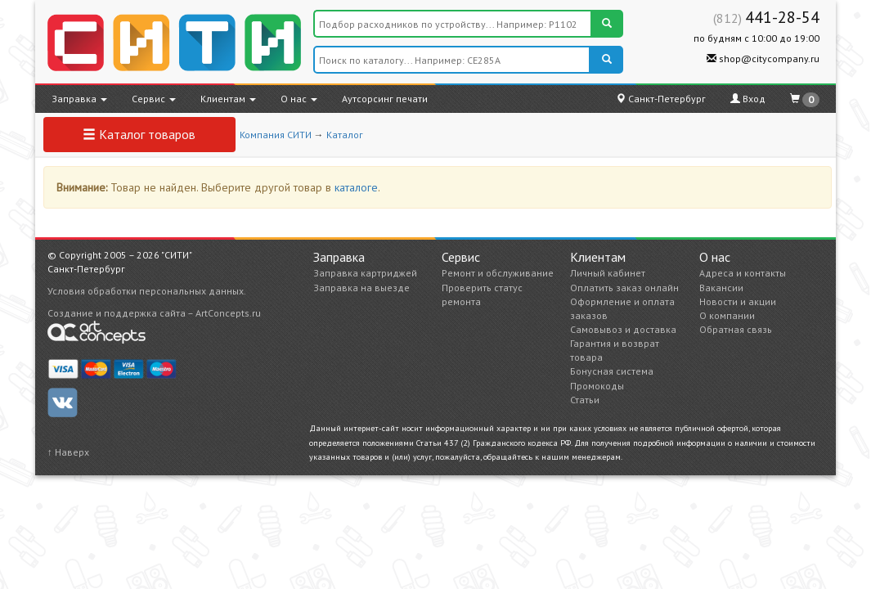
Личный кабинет (607, 273)
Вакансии (721, 287)
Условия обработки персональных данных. (146, 291)
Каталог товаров (139, 134)
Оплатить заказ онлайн (624, 287)
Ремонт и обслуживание (498, 273)
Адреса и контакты (742, 273)
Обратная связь (735, 329)
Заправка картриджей (365, 273)
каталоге (356, 187)
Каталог (344, 134)
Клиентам (228, 98)
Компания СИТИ (276, 134)
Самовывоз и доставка (623, 329)
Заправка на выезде (361, 287)
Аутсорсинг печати (385, 98)
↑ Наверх (68, 452)
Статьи (584, 399)
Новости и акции (737, 301)
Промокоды (597, 386)
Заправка (79, 98)
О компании (727, 315)
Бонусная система (611, 371)
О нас (299, 98)
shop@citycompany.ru (763, 58)
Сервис (154, 98)
